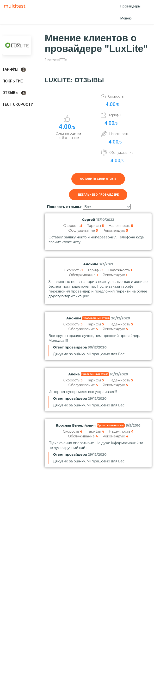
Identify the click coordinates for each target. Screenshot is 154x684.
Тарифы (14, 69)
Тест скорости (17, 104)
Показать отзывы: (64, 207)
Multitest (16, 6)
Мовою (126, 18)
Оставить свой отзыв (98, 178)
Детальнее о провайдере (98, 194)
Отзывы (14, 92)
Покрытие (12, 81)
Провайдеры (130, 6)
